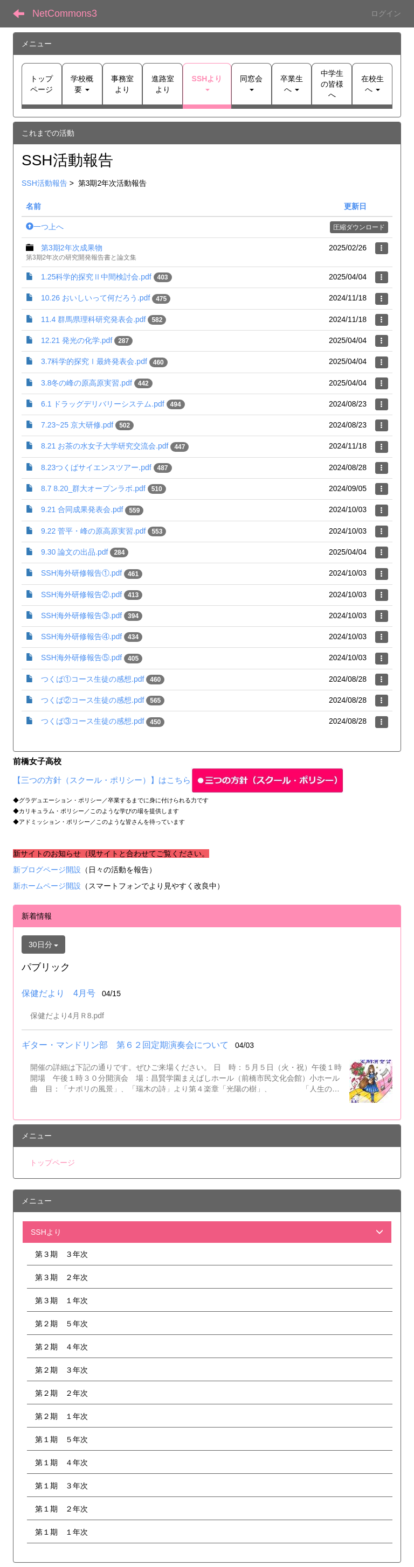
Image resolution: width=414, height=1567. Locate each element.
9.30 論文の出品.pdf (74, 552)
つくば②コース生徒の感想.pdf (92, 700)
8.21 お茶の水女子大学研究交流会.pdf (105, 446)
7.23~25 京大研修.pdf (77, 425)
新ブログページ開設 (47, 869)
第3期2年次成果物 (71, 247)
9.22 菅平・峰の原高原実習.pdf (93, 531)
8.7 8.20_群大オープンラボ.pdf (93, 488)
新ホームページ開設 (47, 886)
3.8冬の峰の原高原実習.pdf (86, 383)
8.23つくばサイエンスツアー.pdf (96, 467)
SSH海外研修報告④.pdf (81, 636)
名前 (33, 206)
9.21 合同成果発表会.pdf (82, 509)
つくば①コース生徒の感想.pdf (92, 679)
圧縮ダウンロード (359, 227)
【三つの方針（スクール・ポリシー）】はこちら (178, 780)
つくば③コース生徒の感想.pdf (92, 721)
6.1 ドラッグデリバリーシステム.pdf (102, 404)
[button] (207, 84)
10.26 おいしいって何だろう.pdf (95, 297)
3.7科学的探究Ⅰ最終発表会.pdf (94, 361)
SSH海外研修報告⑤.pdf (81, 657)
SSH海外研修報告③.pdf (81, 615)
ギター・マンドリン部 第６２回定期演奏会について (125, 1045)
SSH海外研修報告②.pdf (81, 594)
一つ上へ (45, 226)
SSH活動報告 (44, 183)
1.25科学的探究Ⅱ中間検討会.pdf (96, 276)
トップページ (52, 1162)
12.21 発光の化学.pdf (76, 340)
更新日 (355, 206)
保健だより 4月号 (58, 993)
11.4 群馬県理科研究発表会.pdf (93, 319)
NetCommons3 (64, 13)
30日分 (43, 944)
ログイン (386, 13)
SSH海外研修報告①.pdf (81, 573)
